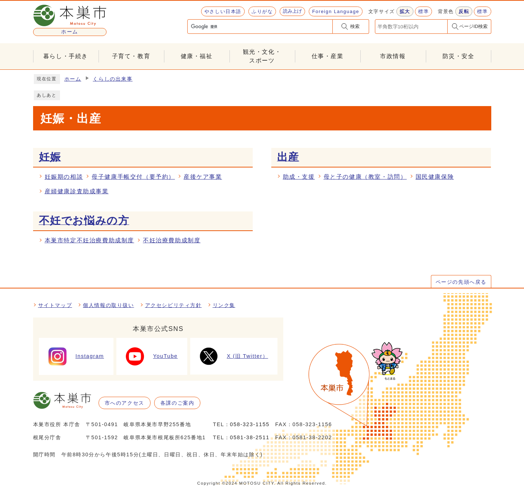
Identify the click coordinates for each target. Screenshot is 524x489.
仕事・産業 (328, 56)
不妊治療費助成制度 (171, 240)
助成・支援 (299, 177)
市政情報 (392, 56)
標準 (423, 11)
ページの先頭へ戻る (461, 282)
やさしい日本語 (222, 11)
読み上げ (292, 11)
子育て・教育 (131, 56)
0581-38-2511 (249, 437)
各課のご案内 (177, 403)
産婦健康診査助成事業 (77, 191)
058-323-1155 (249, 424)
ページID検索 (473, 26)
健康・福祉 (197, 56)
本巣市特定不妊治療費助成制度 (89, 240)
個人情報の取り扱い (108, 305)
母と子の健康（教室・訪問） (365, 177)
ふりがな (262, 11)
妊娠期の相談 (64, 177)
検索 (355, 26)
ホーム (72, 79)
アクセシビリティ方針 (173, 305)
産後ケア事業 (203, 177)
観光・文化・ (262, 57)
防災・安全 (459, 56)
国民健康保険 (435, 177)
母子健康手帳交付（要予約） (133, 177)
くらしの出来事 (112, 79)
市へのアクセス (124, 403)
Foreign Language (335, 11)
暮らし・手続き (65, 56)
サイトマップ (55, 305)
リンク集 (224, 305)
